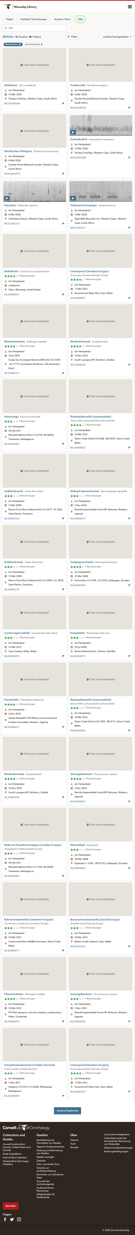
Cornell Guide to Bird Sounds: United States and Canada (16, 1147)
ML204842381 (78, 365)
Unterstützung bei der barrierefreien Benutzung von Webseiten (117, 1141)
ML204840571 (78, 518)
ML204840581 (78, 585)
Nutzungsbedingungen (116, 1151)
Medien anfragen (45, 1157)
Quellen (42, 1135)
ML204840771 (12, 950)
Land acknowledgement (116, 1134)
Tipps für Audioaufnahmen (51, 1147)
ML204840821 (78, 448)
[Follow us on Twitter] (12, 1219)
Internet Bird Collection (15, 1157)
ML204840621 (12, 444)
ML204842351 (12, 589)
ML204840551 (78, 801)
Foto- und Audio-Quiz (48, 1164)
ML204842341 (12, 518)
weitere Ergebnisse (67, 1110)
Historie (74, 1140)
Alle (80, 19)
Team (73, 1144)
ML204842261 (78, 946)
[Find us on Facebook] (5, 1219)
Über (73, 1135)
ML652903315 (12, 223)
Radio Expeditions (12, 1154)
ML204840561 (78, 1021)
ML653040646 (12, 103)
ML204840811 (77, 298)
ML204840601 (78, 868)
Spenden (10, 1206)
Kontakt (74, 1147)
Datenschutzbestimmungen (118, 1148)
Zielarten (41, 1161)
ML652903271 (78, 228)
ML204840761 (12, 656)
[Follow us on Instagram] (19, 1219)
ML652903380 (78, 157)
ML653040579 (12, 174)
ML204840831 (78, 730)
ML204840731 (78, 656)
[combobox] (37, 28)
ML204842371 (12, 373)
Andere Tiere (62, 19)
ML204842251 (78, 1092)
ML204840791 (12, 1021)
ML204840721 (12, 727)
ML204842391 (12, 797)
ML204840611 (11, 294)
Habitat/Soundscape (34, 19)
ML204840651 (12, 876)
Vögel (9, 19)
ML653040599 (78, 108)
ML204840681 (12, 1096)
